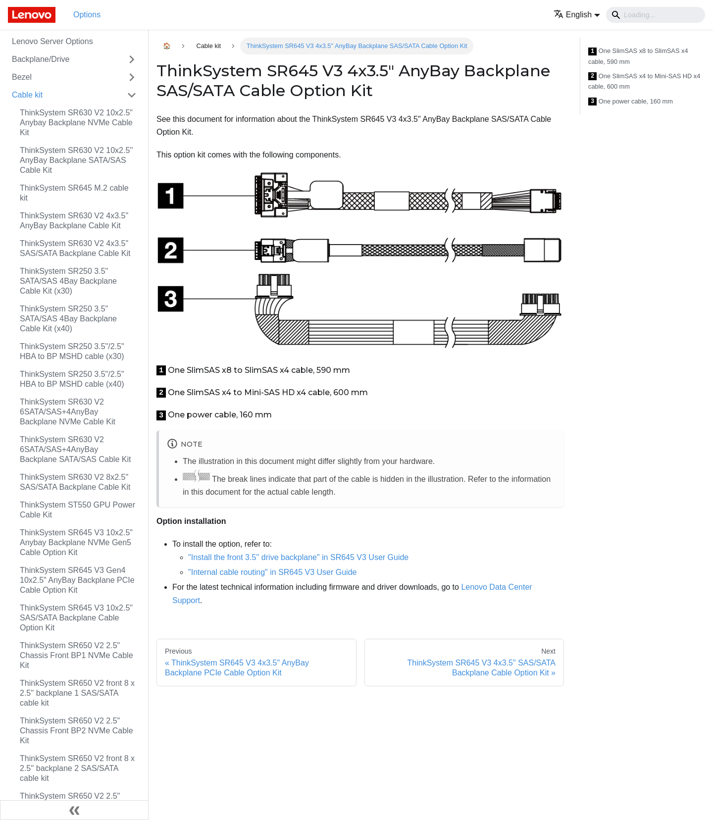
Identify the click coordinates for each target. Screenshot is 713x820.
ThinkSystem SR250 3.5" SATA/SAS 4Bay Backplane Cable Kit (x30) (68, 281)
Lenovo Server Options (52, 41)
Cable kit (27, 95)
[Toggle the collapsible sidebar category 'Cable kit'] (132, 95)
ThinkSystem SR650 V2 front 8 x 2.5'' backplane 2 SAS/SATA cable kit (77, 768)
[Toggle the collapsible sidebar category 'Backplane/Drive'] (132, 59)
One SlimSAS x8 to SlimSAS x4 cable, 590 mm (638, 56)
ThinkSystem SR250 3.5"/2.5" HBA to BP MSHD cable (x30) (72, 351)
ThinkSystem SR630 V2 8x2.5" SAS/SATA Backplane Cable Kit (75, 482)
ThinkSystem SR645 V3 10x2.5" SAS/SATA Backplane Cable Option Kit (76, 618)
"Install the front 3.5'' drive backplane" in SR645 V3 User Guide (298, 557)
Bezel (22, 77)
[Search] (655, 15)
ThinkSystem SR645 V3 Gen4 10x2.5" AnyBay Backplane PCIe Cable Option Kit (77, 580)
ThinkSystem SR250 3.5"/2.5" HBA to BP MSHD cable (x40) (72, 379)
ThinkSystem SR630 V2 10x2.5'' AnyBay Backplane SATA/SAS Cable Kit (76, 160)
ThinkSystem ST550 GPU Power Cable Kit (77, 510)
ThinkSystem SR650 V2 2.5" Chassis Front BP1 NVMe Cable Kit (76, 655)
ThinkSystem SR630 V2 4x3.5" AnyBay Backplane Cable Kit (74, 220)
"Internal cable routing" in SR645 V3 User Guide (272, 572)
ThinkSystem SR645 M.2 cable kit (74, 193)
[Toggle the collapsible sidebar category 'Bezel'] (132, 77)
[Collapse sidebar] (74, 810)
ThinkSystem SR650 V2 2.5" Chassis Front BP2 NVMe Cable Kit (76, 731)
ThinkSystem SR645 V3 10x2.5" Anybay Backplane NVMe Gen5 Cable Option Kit (76, 542)
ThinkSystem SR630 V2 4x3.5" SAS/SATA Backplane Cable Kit (75, 248)
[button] (577, 14)
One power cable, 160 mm (630, 102)
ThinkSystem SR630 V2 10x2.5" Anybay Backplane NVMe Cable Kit (76, 122)
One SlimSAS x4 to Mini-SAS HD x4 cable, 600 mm (644, 81)
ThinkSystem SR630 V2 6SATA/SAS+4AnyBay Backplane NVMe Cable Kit (67, 412)
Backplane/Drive (41, 59)
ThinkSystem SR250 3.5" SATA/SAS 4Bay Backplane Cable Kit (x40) (68, 319)
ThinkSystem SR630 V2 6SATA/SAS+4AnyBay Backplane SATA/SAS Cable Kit (75, 449)
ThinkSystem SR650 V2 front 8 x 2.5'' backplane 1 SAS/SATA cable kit (77, 693)
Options (87, 14)
